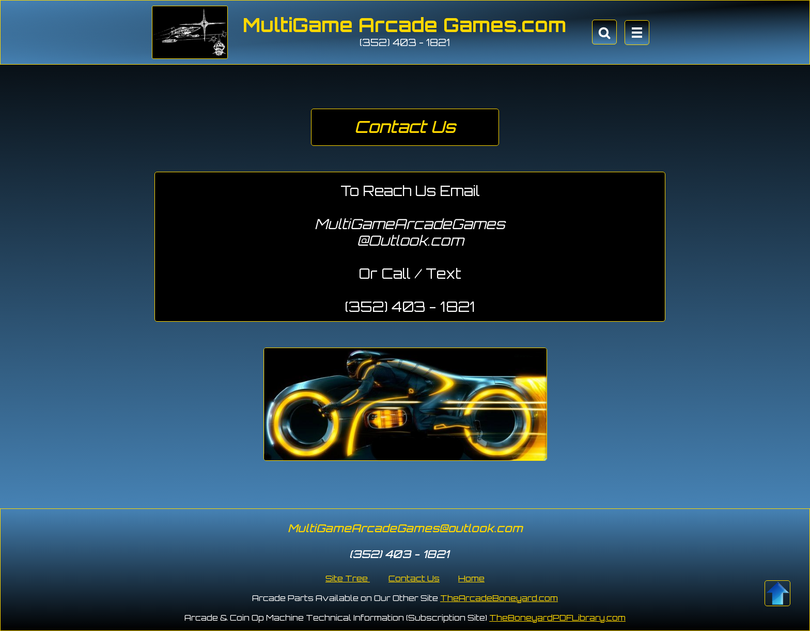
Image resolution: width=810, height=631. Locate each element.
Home (471, 578)
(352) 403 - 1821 (405, 42)
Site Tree (347, 578)
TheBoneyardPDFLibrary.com (557, 617)
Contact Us (414, 578)
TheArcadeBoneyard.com (499, 598)
